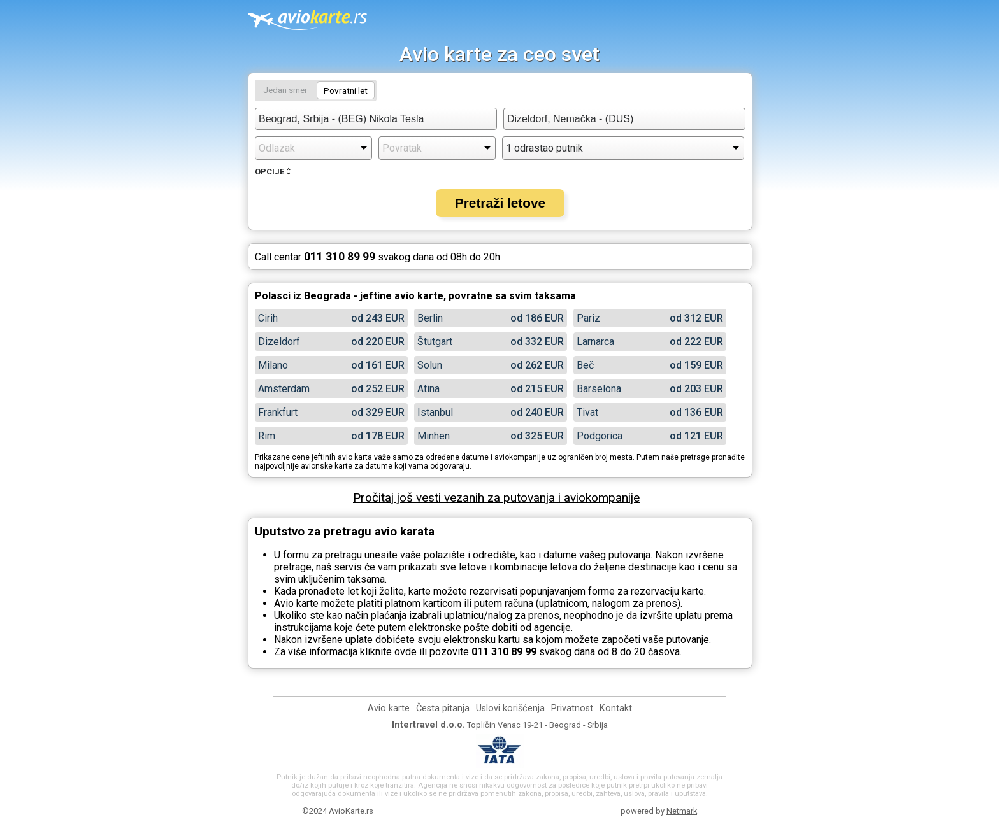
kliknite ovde (388, 652)
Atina (428, 389)
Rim (266, 436)
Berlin (430, 318)
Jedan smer (285, 90)
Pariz (588, 318)
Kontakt (616, 708)
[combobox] (376, 119)
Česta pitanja (443, 708)
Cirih (268, 318)
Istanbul (435, 412)
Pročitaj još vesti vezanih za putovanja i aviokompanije (496, 497)
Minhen (433, 436)
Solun (429, 365)
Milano (273, 365)
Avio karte (389, 708)
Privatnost (572, 708)
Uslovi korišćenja (510, 708)
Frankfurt (278, 412)
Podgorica (599, 436)
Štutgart (434, 342)
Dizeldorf (279, 342)
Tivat (587, 412)
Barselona (599, 389)
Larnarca (595, 342)
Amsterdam (284, 389)
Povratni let (346, 90)
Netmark (681, 811)
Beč (585, 365)
